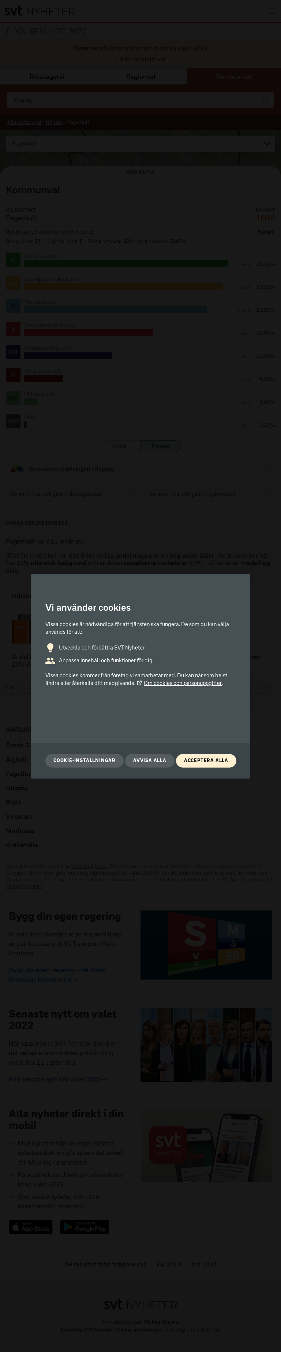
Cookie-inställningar (84, 760)
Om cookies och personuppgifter (179, 683)
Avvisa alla (149, 760)
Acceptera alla (206, 760)
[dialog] (140, 676)
